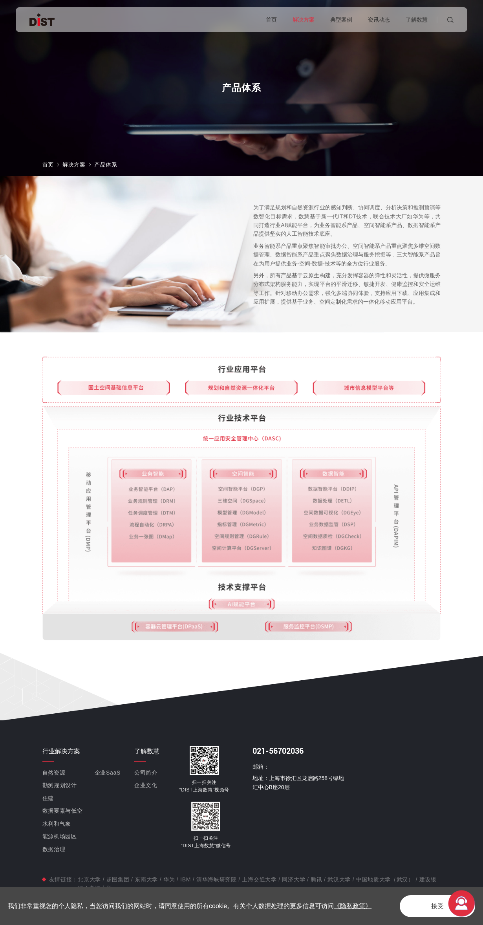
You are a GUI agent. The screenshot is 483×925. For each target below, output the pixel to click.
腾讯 (316, 879)
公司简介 (145, 772)
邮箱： (260, 767)
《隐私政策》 (352, 906)
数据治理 (54, 849)
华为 (169, 879)
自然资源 (54, 772)
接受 (437, 906)
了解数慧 (417, 19)
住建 (48, 798)
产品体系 (105, 164)
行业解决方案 (61, 751)
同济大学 (293, 879)
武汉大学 (339, 879)
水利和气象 (56, 824)
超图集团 (117, 879)
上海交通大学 (259, 879)
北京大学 (90, 879)
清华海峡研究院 (216, 879)
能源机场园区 (59, 836)
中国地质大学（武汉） (384, 879)
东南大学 (146, 879)
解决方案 (304, 19)
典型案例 (341, 19)
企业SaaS (108, 772)
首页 (271, 19)
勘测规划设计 (59, 785)
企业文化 (145, 785)
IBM (185, 879)
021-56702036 (278, 751)
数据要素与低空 (62, 811)
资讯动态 (379, 19)
